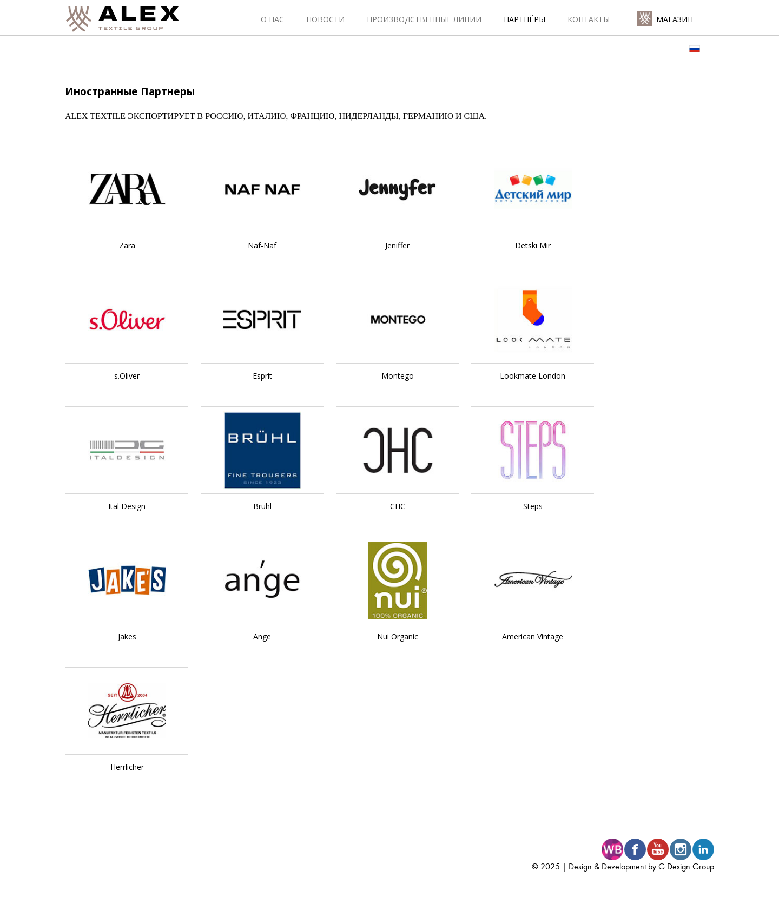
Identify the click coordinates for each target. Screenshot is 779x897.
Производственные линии (424, 19)
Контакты (588, 19)
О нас (272, 19)
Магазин (674, 19)
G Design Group (686, 866)
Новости (325, 19)
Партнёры (524, 19)
